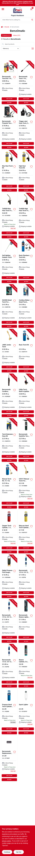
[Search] (32, 19)
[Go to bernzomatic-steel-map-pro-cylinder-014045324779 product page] (26, 532)
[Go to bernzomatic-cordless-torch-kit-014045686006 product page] (26, 306)
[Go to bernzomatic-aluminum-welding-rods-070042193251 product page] (9, 666)
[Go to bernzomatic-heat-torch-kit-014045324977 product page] (9, 171)
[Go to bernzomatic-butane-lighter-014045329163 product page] (26, 621)
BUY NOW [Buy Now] (9, 102)
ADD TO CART (9, 98)
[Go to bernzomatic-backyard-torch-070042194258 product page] (9, 262)
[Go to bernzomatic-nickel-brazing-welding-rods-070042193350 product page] (26, 577)
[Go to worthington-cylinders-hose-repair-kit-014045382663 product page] (9, 440)
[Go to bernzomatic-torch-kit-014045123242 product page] (26, 351)
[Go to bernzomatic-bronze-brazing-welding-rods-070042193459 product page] (9, 621)
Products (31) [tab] (6, 35)
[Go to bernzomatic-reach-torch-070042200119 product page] (26, 128)
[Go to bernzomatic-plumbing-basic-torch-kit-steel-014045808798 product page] (26, 262)
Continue (7, 852)
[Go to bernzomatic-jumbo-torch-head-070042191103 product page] (9, 351)
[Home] (2, 27)
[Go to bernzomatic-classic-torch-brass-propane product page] (26, 486)
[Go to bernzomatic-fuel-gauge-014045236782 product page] (9, 577)
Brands (7, 27)
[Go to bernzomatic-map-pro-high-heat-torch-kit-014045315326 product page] (26, 171)
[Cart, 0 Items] (31, 9)
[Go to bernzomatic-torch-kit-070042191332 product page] (9, 306)
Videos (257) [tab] (16, 35)
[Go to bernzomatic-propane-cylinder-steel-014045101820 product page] (9, 712)
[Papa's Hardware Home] (17, 10)
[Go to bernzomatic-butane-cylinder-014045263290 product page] (26, 666)
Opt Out (18, 852)
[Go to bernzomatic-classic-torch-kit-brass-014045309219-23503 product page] (9, 486)
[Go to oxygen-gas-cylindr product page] (9, 532)
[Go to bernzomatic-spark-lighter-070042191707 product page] (26, 712)
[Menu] (3, 9)
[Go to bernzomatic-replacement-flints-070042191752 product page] (9, 759)
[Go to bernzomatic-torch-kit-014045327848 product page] (9, 83)
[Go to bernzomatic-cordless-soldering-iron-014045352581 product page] (9, 396)
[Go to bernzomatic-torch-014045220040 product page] (26, 83)
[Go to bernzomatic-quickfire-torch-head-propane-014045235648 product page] (26, 440)
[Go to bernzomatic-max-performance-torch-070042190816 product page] (9, 216)
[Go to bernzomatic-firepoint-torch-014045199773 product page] (9, 128)
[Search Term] (17, 20)
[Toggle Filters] (33, 48)
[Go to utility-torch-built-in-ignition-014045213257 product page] (26, 396)
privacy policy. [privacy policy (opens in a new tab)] (6, 841)
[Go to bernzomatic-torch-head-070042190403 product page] (26, 216)
